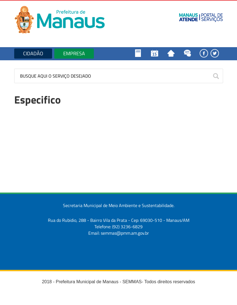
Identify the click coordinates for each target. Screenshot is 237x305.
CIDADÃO (33, 53)
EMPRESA (74, 53)
